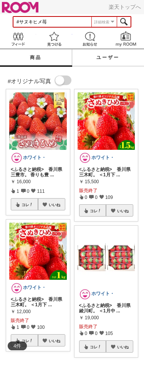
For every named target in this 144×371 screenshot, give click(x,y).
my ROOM (126, 39)
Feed (18, 39)
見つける (54, 39)
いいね (54, 205)
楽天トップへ (125, 7)
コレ (27, 205)
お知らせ (90, 39)
